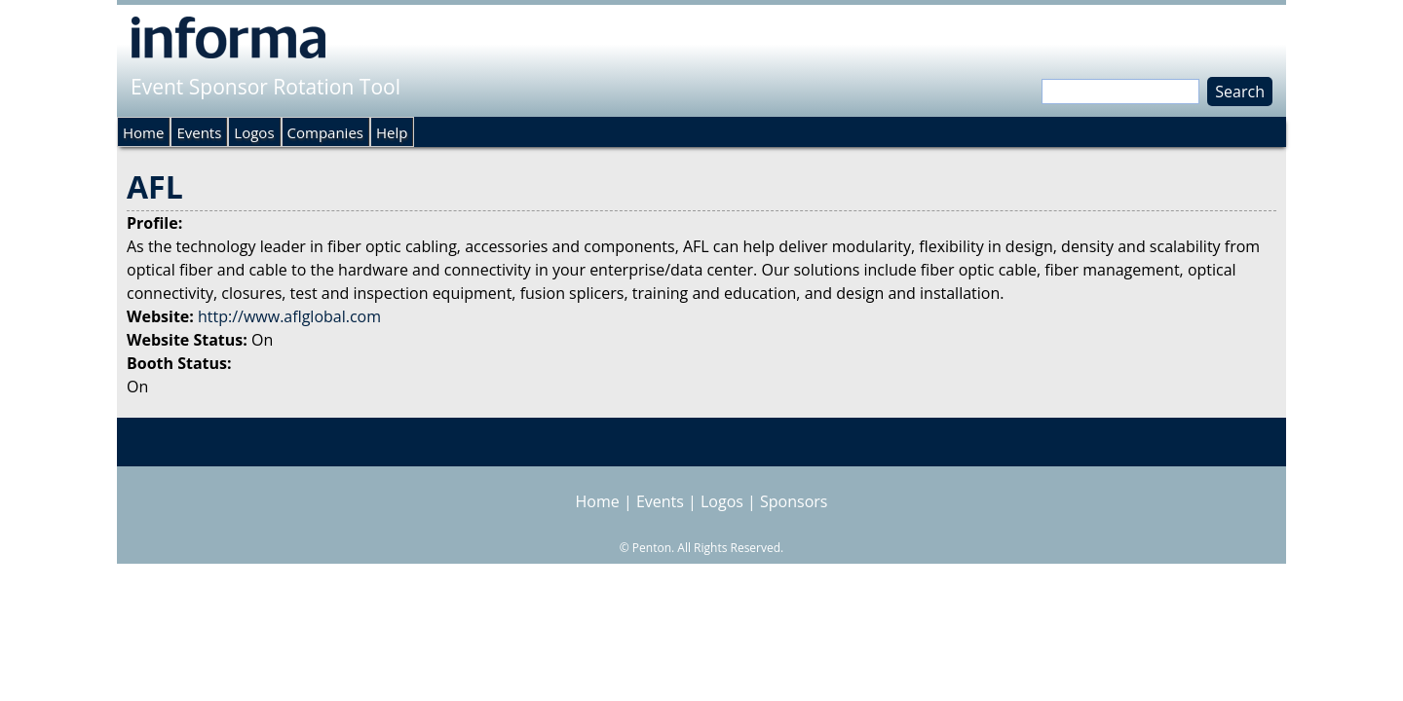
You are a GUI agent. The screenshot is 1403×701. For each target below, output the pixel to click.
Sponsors (793, 501)
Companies (325, 132)
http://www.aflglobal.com (289, 316)
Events (198, 132)
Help (391, 132)
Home (143, 132)
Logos (254, 132)
